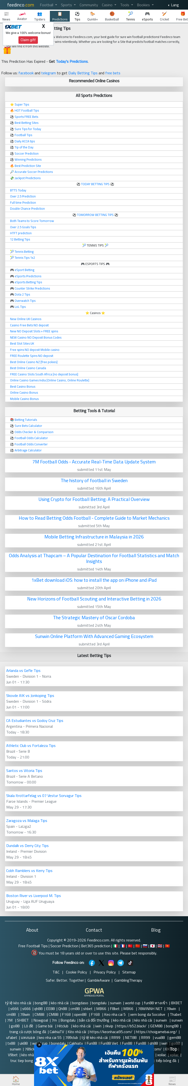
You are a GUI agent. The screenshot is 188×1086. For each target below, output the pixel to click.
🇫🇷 (122, 945)
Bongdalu (68, 1020)
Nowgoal (40, 1020)
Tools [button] (125, 4)
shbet (88, 1008)
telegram (48, 72)
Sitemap (129, 972)
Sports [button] (67, 4)
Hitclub (63, 1025)
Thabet (176, 1014)
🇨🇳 (137, 945)
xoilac (161, 1054)
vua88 (160, 1037)
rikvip (109, 1025)
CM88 (40, 1014)
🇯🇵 (152, 945)
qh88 (38, 1008)
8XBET (176, 1002)
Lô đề (29, 1025)
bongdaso (80, 1002)
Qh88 (62, 1008)
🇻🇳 (167, 945)
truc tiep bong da (24, 1060)
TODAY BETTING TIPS (95, 184)
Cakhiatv (76, 1043)
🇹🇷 (130, 945)
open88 (80, 1014)
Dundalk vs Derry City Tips (27, 845)
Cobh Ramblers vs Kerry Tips (29, 870)
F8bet (115, 1008)
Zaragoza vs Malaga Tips (26, 820)
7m (54, 1020)
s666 (14, 1008)
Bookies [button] (144, 4)
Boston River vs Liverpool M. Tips (33, 895)
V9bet (13, 1054)
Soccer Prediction (64, 945)
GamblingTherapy (128, 980)
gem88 (175, 1037)
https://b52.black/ (132, 1025)
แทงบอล (28, 1037)
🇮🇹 (115, 945)
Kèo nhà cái (77, 1031)
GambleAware (99, 980)
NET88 (131, 1037)
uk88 (24, 1043)
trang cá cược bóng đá (27, 1031)
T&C (56, 972)
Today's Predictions (72, 61)
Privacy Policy (105, 972)
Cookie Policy (76, 972)
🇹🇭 (160, 945)
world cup (132, 1002)
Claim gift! (28, 40)
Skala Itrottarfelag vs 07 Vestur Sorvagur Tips (44, 795)
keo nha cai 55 (50, 1037)
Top (173, 1049)
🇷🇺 (145, 945)
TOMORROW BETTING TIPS (95, 215)
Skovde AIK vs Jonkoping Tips (30, 695)
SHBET (23, 1020)
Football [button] (47, 4)
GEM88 (156, 1025)
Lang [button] (174, 4)
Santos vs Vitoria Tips (24, 770)
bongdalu (99, 1002)
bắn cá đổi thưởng (94, 1020)
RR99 (116, 1037)
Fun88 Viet (109, 1043)
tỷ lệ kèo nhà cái (18, 1002)
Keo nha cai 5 (115, 1014)
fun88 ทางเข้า (155, 1002)
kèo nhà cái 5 (31, 1054)
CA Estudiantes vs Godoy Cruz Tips (34, 720)
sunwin (115, 1002)
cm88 (75, 1008)
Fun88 (92, 1043)
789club (71, 1037)
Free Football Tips (33, 945)
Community (89, 4)
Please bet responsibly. (138, 953)
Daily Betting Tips (83, 72)
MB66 (101, 1008)
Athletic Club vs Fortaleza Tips (31, 745)
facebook (26, 72)
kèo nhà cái (60, 1002)
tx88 (11, 1043)
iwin (98, 1025)
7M (10, 1020)
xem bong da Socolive (148, 1014)
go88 (15, 1025)
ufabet (11, 1037)
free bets (112, 72)
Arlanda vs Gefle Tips (23, 670)
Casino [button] (107, 4)
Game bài (45, 1025)
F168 (66, 1014)
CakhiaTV (57, 1031)
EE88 (50, 1008)
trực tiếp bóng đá (162, 1060)
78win (171, 1008)
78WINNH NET (150, 1008)
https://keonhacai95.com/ (111, 1031)
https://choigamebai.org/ (156, 1031)
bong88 (41, 1002)
